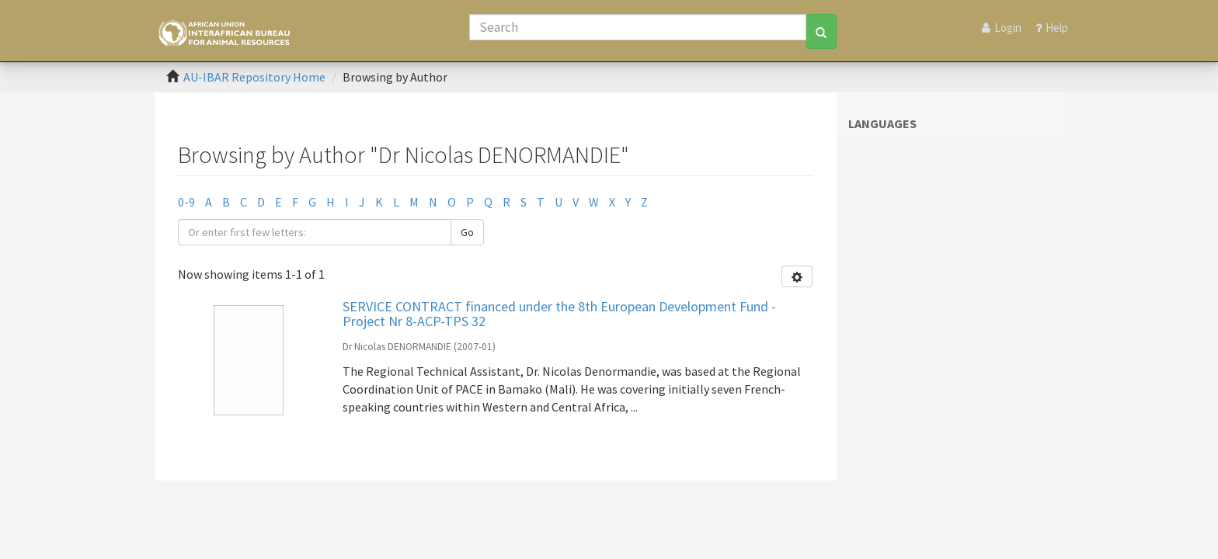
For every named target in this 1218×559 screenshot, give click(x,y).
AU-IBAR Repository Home (254, 77)
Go (467, 232)
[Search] (637, 27)
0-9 (186, 202)
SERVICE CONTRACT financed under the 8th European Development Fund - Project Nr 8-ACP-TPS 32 (559, 314)
